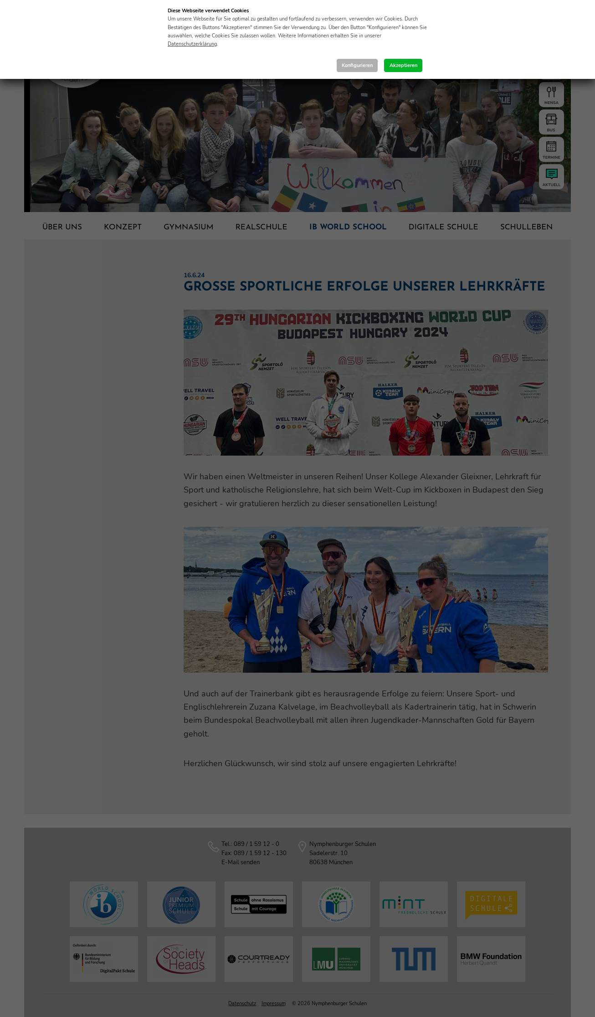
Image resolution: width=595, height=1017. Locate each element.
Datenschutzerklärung (192, 44)
